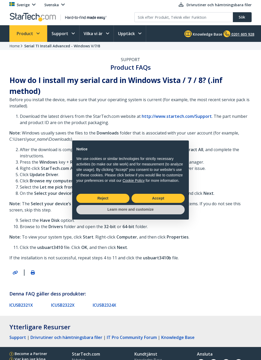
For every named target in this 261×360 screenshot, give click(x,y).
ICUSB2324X (104, 305)
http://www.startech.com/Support (177, 116)
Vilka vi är (94, 33)
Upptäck (127, 33)
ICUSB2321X (21, 305)
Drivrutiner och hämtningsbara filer (66, 337)
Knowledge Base (203, 33)
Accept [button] (158, 198)
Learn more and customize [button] (130, 209)
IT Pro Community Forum (132, 337)
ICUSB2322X (62, 305)
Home (14, 45)
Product (25, 33)
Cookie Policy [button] (133, 180)
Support (60, 33)
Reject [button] (102, 198)
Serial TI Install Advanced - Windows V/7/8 (62, 45)
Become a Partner (31, 353)
